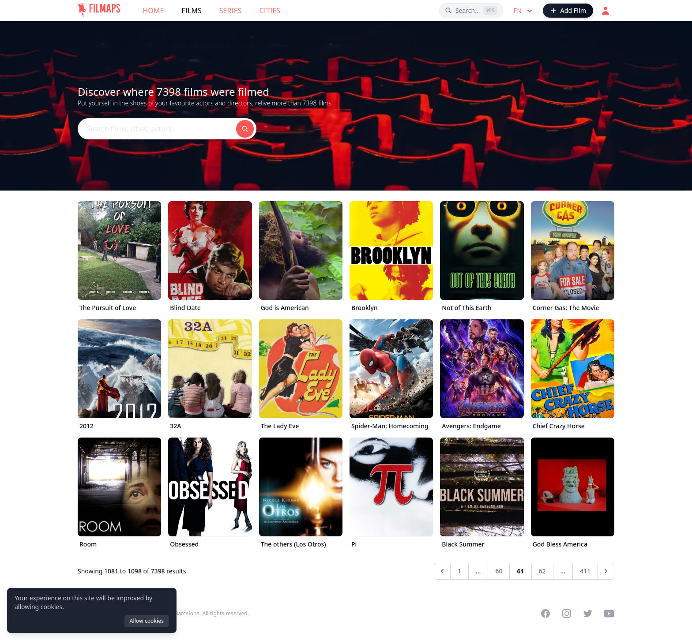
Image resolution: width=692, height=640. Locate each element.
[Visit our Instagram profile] (566, 613)
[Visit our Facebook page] (545, 613)
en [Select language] (524, 11)
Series (230, 10)
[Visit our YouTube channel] (609, 613)
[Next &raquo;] (606, 571)
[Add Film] (568, 11)
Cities (269, 10)
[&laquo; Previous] (442, 571)
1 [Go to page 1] (459, 571)
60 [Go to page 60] (498, 571)
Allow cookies (147, 621)
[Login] (605, 10)
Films (191, 10)
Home (153, 10)
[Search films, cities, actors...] (471, 10)
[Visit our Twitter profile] (588, 613)
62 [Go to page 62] (542, 571)
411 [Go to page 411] (585, 571)
